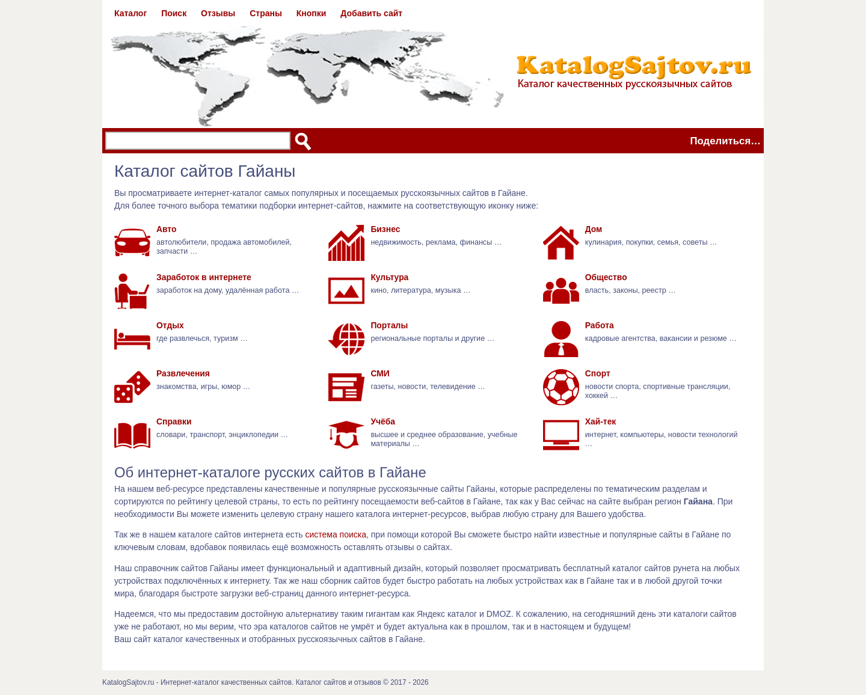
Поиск (173, 13)
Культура (389, 277)
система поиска (335, 534)
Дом (594, 229)
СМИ (379, 373)
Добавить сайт (371, 13)
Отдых (170, 325)
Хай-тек (600, 421)
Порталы (389, 325)
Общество (606, 277)
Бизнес (385, 229)
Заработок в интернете (203, 277)
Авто (166, 229)
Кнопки (311, 13)
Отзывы (218, 13)
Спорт (597, 373)
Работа (599, 325)
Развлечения (183, 373)
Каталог (130, 13)
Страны (266, 13)
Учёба (382, 421)
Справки (174, 421)
